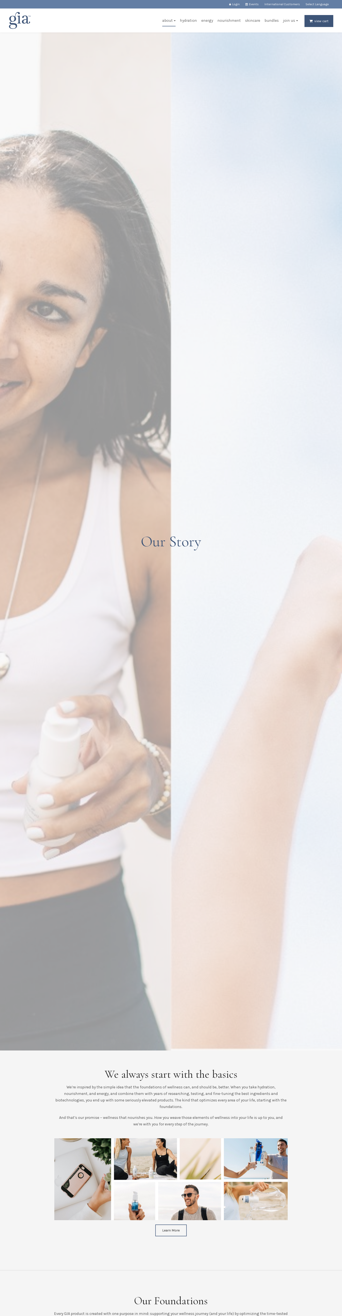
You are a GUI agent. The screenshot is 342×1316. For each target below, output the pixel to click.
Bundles (272, 20)
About (167, 20)
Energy (207, 20)
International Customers (282, 4)
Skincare (252, 20)
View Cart (321, 21)
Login (236, 4)
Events (254, 4)
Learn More (171, 1230)
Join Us (289, 20)
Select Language (317, 4)
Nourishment (229, 20)
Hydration (188, 20)
